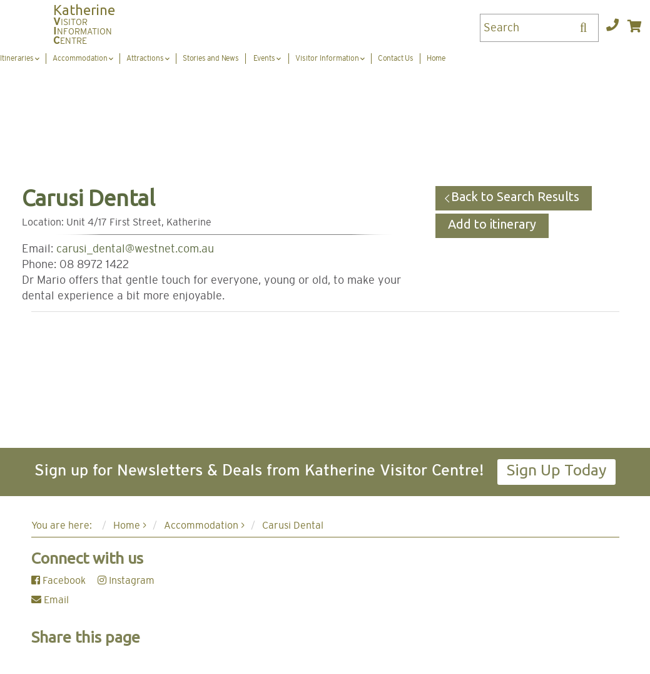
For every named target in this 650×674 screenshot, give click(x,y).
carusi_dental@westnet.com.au (135, 249)
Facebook (58, 581)
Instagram (126, 581)
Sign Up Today (556, 470)
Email (50, 600)
